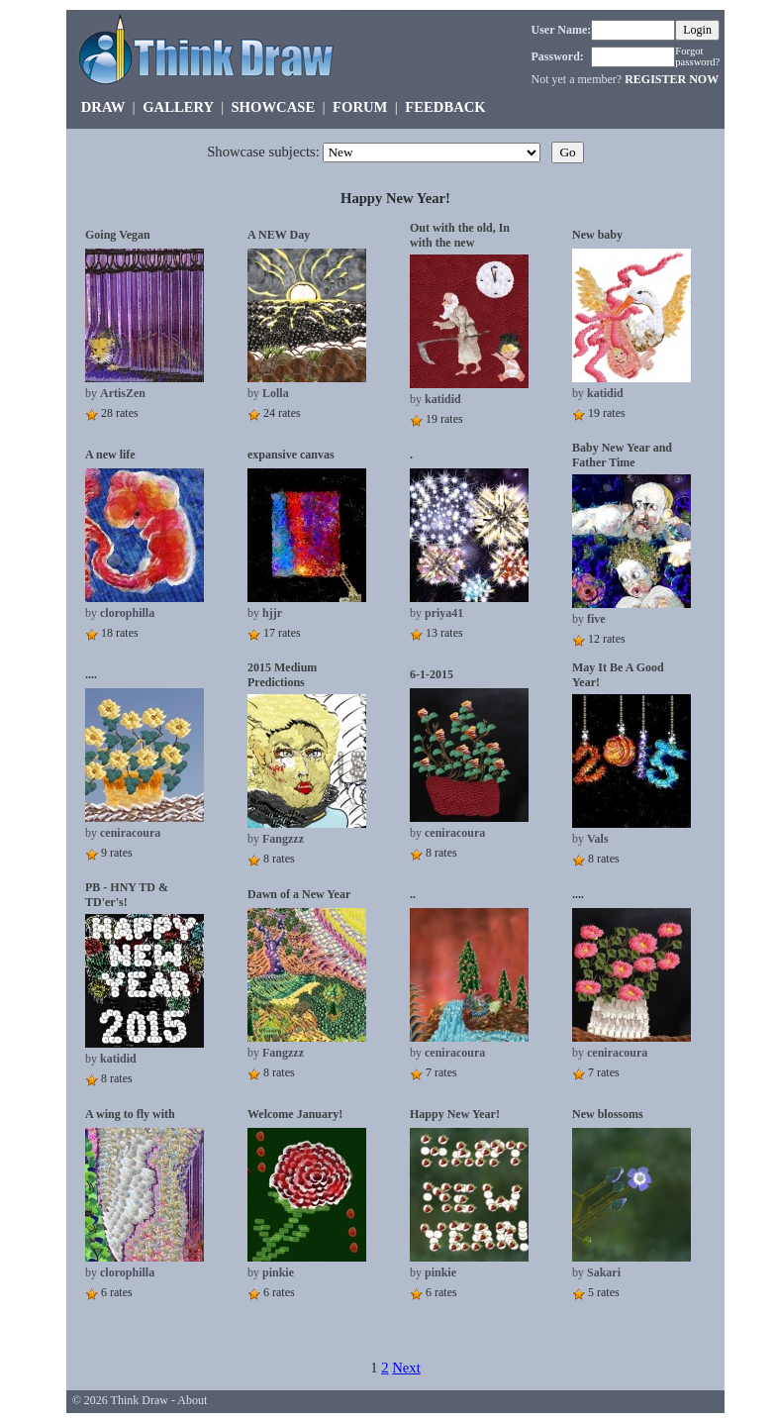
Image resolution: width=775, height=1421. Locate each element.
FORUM (360, 107)
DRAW (103, 107)
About (192, 1400)
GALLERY (178, 107)
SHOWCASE (273, 107)
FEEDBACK (445, 107)
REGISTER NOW (672, 79)
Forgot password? (697, 56)
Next (406, 1367)
